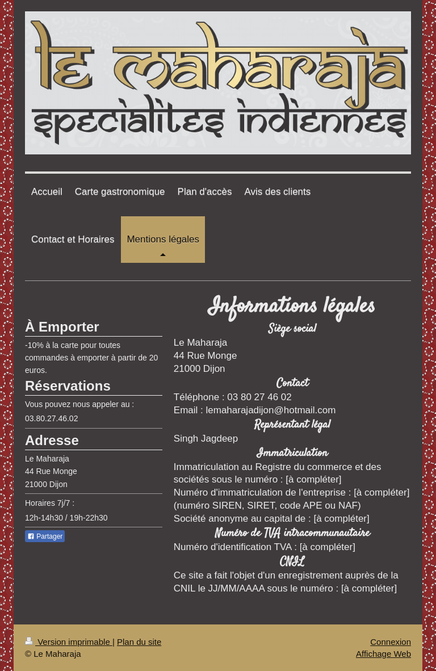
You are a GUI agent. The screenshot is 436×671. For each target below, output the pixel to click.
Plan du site (139, 642)
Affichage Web (383, 654)
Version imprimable (68, 642)
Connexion (390, 642)
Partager (44, 536)
